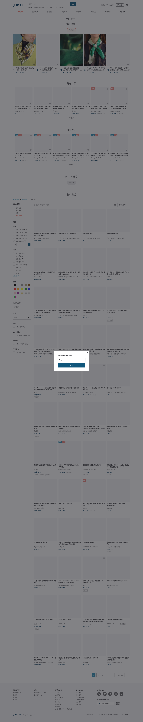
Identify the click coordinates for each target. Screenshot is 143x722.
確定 (71, 365)
